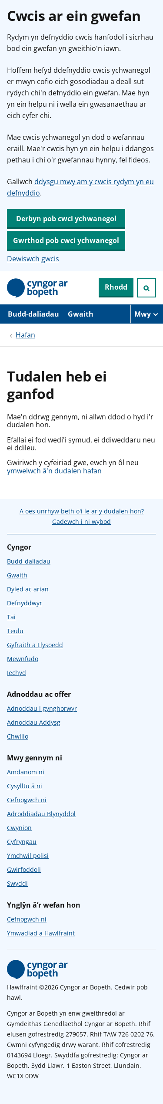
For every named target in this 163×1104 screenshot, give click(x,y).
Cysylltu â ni (24, 786)
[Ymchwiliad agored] (146, 287)
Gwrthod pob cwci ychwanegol (66, 240)
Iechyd (16, 672)
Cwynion (19, 828)
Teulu (15, 631)
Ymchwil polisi (28, 855)
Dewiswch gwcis (33, 258)
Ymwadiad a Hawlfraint (41, 933)
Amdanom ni (25, 772)
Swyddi (17, 883)
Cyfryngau (22, 841)
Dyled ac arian (28, 589)
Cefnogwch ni (27, 800)
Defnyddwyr (24, 603)
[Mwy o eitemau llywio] (146, 314)
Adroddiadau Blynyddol (41, 814)
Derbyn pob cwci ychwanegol (66, 218)
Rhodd (116, 287)
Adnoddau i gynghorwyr (42, 708)
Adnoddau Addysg (33, 722)
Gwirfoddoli (24, 869)
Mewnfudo (22, 659)
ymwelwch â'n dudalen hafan (54, 471)
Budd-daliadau (33, 314)
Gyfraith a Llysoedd (35, 645)
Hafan (25, 335)
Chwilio (17, 736)
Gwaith (80, 314)
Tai (11, 617)
